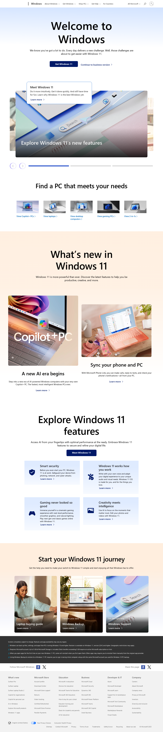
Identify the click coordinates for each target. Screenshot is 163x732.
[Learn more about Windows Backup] (71, 628)
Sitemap (49, 727)
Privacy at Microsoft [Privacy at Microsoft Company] (138, 695)
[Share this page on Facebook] (143, 667)
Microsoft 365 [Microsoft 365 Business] (86, 695)
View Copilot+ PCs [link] (25, 216)
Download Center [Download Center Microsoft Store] (40, 686)
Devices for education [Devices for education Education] (66, 686)
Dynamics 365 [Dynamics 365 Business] (86, 690)
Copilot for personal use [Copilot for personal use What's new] (16, 699)
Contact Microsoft (62, 727)
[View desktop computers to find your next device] (81, 211)
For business (108, 3)
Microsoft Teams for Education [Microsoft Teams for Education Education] (69, 690)
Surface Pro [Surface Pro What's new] (12, 681)
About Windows (51, 3)
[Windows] (36, 4)
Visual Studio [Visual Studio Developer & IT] (112, 715)
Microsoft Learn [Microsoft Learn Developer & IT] (113, 690)
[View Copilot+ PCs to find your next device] (27, 210)
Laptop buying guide (30, 624)
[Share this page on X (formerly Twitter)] (149, 667)
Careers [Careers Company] (134, 681)
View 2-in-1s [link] (130, 216)
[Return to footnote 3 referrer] (9, 653)
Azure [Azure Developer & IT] (109, 681)
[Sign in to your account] (151, 3)
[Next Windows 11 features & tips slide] (23, 166)
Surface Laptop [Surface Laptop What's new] (13, 686)
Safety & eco (108, 727)
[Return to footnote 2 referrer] (9, 649)
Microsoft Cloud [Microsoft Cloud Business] (87, 681)
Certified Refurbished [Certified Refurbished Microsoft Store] (41, 704)
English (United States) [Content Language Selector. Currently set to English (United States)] (20, 723)
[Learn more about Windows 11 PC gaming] (48, 523)
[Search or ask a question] (144, 3)
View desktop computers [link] (76, 217)
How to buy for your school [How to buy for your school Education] (68, 699)
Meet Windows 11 (41, 87)
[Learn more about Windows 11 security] (48, 487)
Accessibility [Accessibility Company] (136, 708)
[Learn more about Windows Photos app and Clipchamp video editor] (107, 523)
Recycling (119, 727)
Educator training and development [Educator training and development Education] (66, 705)
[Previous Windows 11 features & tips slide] (13, 166)
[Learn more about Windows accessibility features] (107, 487)
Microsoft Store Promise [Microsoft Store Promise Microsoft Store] (42, 708)
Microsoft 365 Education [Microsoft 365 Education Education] (67, 695)
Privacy (73, 727)
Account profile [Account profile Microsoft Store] (39, 681)
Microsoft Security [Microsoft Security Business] (88, 686)
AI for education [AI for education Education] (64, 715)
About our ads (131, 727)
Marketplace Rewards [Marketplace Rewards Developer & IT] (115, 710)
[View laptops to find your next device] (54, 210)
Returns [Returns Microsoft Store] (37, 695)
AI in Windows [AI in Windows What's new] (13, 704)
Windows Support (119, 624)
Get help (95, 3)
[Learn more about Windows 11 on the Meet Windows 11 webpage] (39, 99)
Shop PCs (82, 3)
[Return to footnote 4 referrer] (9, 657)
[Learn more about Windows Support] (117, 628)
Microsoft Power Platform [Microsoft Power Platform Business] (90, 699)
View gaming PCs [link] (105, 216)
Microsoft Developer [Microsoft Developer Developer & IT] (114, 686)
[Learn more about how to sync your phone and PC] (116, 380)
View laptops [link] (49, 216)
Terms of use (84, 727)
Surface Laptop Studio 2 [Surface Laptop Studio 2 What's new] (16, 690)
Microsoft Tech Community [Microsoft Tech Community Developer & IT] (117, 701)
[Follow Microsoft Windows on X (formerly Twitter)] (44, 667)
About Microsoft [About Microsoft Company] (137, 686)
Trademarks (96, 727)
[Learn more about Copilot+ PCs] (43, 389)
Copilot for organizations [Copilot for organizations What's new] (16, 695)
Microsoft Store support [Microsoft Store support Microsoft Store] (42, 690)
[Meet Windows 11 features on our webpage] (81, 453)
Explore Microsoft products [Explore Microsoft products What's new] (17, 708)
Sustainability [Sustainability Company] (136, 713)
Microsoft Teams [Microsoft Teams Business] (87, 704)
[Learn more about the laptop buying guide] (25, 628)
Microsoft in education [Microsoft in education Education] (66, 681)
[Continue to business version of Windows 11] (97, 64)
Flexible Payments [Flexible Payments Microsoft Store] (40, 713)
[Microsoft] (17, 4)
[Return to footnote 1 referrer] (8, 645)
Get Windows (68, 3)
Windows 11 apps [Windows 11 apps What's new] (14, 713)
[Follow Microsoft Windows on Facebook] (38, 667)
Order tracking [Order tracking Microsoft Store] (39, 699)
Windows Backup (73, 624)
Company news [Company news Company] (137, 690)
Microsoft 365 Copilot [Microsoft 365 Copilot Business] (89, 708)
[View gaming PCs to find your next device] (108, 210)
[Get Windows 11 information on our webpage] (64, 64)
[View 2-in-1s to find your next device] (135, 210)
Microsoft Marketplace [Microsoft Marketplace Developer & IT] (115, 706)
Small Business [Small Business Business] (86, 713)
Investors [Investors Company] (135, 699)
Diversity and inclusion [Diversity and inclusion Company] (139, 704)
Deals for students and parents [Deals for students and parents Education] (69, 710)
